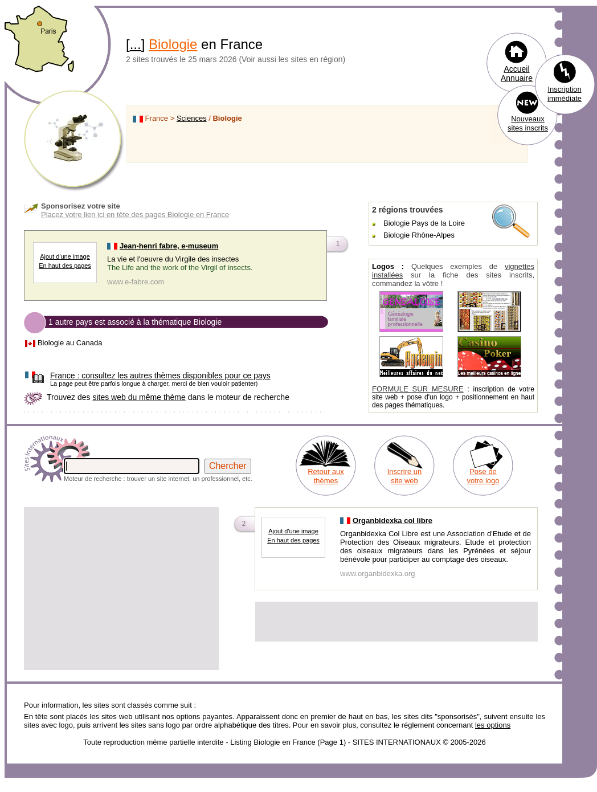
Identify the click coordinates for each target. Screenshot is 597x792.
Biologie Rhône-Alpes (419, 235)
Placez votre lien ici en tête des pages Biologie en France (135, 214)
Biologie (173, 44)
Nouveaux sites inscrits (528, 123)
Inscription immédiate (564, 94)
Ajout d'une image (65, 256)
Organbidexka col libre (392, 520)
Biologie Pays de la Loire (424, 223)
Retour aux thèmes (326, 476)
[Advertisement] (121, 588)
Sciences (192, 118)
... (135, 44)
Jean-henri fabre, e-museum (169, 246)
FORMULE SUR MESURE (418, 389)
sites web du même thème (138, 397)
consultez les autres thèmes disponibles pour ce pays (160, 375)
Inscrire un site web (404, 476)
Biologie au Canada (70, 342)
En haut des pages (65, 265)
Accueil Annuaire (517, 73)
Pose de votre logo (483, 476)
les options (492, 725)
